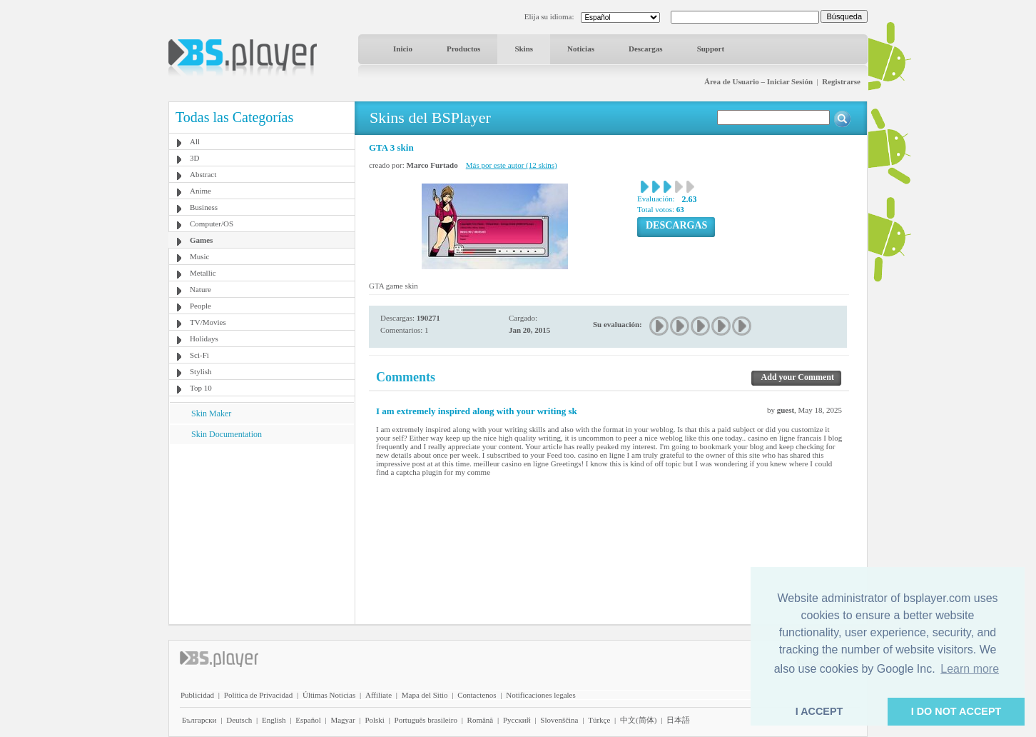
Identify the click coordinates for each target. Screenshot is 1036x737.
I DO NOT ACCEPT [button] (956, 711)
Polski (375, 720)
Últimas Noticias (329, 695)
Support (711, 48)
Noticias (580, 48)
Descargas (646, 48)
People (200, 305)
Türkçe (599, 720)
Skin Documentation (226, 434)
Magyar (342, 720)
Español (307, 720)
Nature (200, 289)
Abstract (203, 174)
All (195, 141)
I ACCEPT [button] (819, 711)
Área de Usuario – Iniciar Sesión (758, 81)
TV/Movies (208, 322)
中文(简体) (638, 720)
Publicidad (197, 695)
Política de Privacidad (258, 695)
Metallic (203, 273)
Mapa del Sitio (425, 695)
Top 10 (201, 387)
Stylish (201, 371)
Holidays (204, 338)
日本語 (678, 720)
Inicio (402, 48)
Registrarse (841, 81)
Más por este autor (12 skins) (511, 165)
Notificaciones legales (540, 695)
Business (204, 207)
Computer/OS (211, 223)
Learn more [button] (969, 669)
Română (480, 720)
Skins (523, 48)
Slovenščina (559, 720)
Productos (463, 48)
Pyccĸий (517, 720)
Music (200, 256)
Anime (200, 190)
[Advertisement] (262, 533)
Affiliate (378, 695)
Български (199, 720)
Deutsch (239, 720)
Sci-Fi (199, 355)
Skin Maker (211, 413)
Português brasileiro (426, 720)
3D (194, 158)
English (274, 720)
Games (201, 240)
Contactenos (476, 695)
